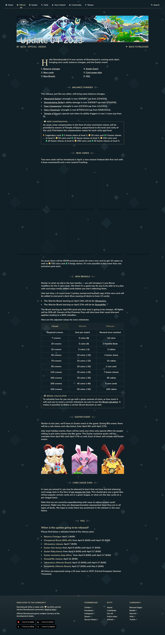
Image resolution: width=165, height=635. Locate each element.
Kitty (23, 46)
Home (9, 5)
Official (21, 5)
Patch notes (112, 616)
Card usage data (94, 72)
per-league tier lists (80, 492)
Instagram (89, 613)
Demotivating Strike (54, 102)
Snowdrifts (100, 304)
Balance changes (51, 68)
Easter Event (92, 68)
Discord (133, 613)
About (109, 607)
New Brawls (49, 76)
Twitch (133, 619)
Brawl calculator (110, 402)
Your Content (58, 5)
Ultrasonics (100, 301)
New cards (48, 72)
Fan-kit (110, 613)
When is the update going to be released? (65, 527)
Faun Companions (52, 106)
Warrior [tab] (82, 326)
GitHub (111, 619)
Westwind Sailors (52, 98)
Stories (89, 5)
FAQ (88, 76)
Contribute (111, 610)
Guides (33, 5)
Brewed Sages (135, 607)
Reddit (133, 610)
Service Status (91, 619)
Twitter (88, 607)
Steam (88, 616)
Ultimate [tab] (110, 326)
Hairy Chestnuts (52, 110)
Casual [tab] (55, 326)
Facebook (89, 610)
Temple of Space (52, 113)
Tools (44, 5)
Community (75, 5)
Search (155, 5)
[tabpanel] (82, 360)
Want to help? (50, 609)
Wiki (132, 616)
